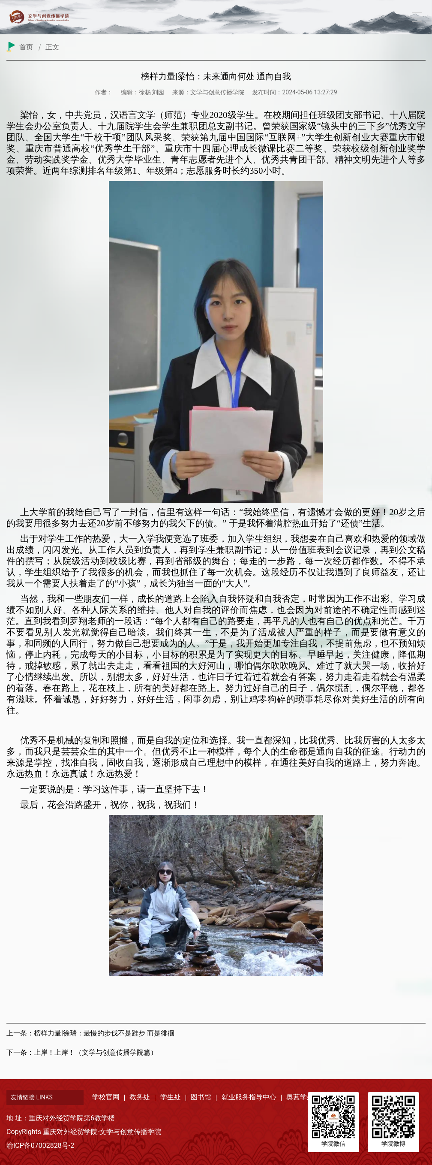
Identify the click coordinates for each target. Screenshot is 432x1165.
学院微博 (393, 1143)
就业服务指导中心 (249, 1097)
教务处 (139, 1097)
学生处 (170, 1097)
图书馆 (201, 1097)
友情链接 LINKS (32, 1097)
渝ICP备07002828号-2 (40, 1145)
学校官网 (106, 1097)
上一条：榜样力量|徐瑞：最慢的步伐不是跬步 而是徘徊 (90, 1033)
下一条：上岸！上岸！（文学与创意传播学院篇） (81, 1052)
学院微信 (333, 1143)
